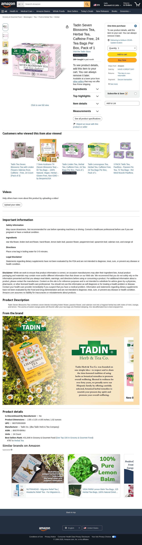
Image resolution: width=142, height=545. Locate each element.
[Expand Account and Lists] (120, 5)
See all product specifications (87, 119)
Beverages (28, 17)
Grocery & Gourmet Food (12, 17)
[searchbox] (54, 4)
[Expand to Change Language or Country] (79, 528)
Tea (35, 17)
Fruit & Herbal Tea (45, 17)
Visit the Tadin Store (82, 51)
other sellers (78, 81)
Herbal (56, 17)
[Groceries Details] (129, 11)
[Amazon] (8, 4)
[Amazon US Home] (44, 529)
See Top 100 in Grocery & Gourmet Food (75, 438)
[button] (4, 11)
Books (114, 11)
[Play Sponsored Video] (38, 469)
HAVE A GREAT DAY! (126, 69)
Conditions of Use (36, 537)
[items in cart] (137, 4)
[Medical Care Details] (33, 11)
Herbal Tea (19, 440)
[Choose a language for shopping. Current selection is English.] (70, 528)
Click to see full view (40, 105)
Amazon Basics (43, 11)
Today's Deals (87, 11)
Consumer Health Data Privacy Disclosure (74, 537)
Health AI (14, 11)
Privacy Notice (50, 537)
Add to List (111, 103)
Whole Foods (59, 11)
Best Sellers (72, 11)
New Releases (102, 11)
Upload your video (12, 205)
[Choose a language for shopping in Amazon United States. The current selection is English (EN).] (96, 4)
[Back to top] (71, 515)
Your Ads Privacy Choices (101, 537)
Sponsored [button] (8, 450)
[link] (22, 170)
